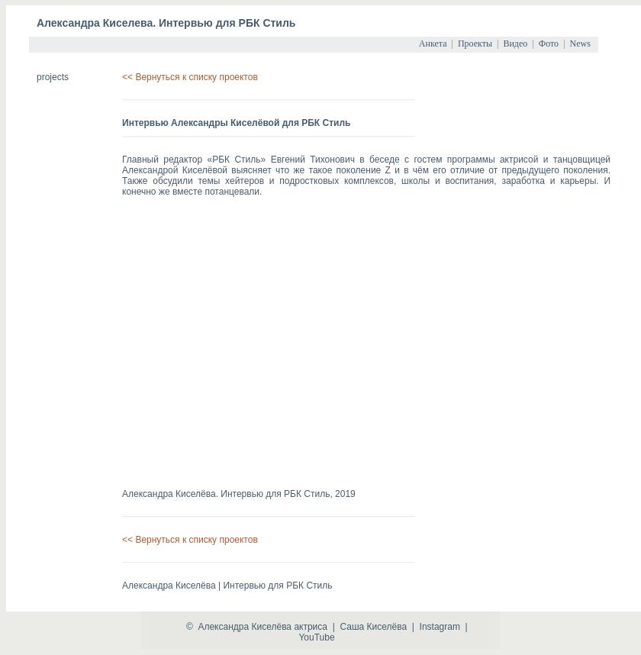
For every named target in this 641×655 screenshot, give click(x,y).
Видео (515, 43)
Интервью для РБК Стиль (275, 494)
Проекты (475, 43)
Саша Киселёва (373, 626)
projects (53, 77)
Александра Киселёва (245, 626)
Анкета (433, 43)
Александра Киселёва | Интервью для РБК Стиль (227, 585)
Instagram (440, 626)
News (580, 43)
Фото (549, 43)
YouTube (316, 637)
